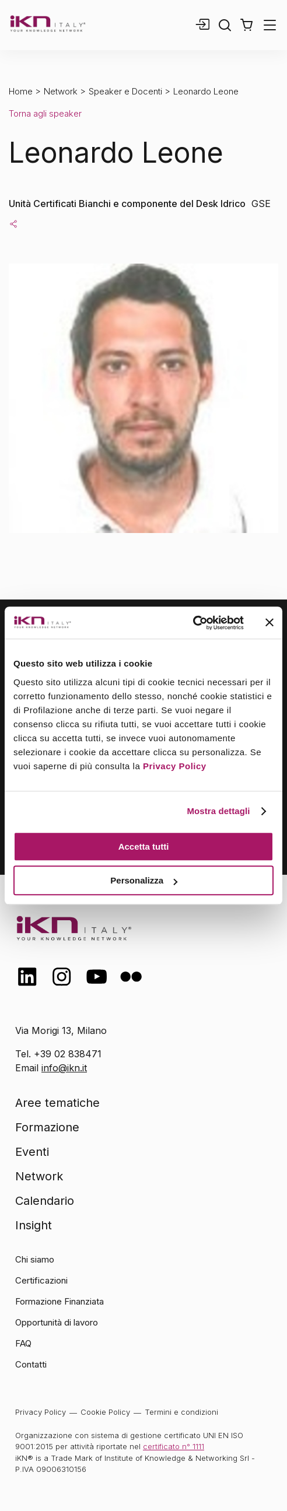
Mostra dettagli (218, 811)
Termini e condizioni (181, 1412)
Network (61, 91)
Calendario (44, 1201)
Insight (33, 1225)
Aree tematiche (57, 1103)
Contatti (31, 1364)
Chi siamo (34, 1259)
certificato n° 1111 (173, 1446)
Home (21, 91)
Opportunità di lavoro (56, 1322)
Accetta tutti (143, 846)
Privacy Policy (174, 766)
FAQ (23, 1343)
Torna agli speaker (45, 113)
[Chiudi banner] (269, 623)
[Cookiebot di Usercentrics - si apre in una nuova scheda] (193, 622)
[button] (246, 25)
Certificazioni (41, 1280)
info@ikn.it (64, 1068)
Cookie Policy (105, 1412)
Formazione (47, 1127)
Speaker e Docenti (125, 91)
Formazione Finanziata (59, 1301)
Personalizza (143, 880)
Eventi (32, 1152)
